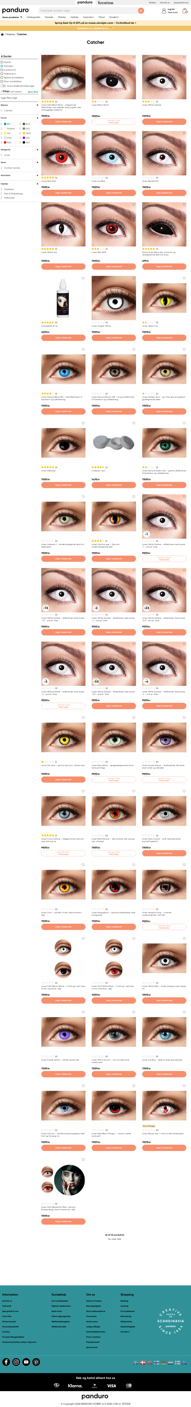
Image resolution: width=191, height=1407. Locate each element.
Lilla (28, 138)
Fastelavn (9, 189)
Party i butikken (93, 1337)
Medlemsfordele (59, 1326)
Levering (124, 1306)
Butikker (152, 3)
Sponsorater (92, 1347)
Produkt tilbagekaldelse (13, 1337)
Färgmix (11, 128)
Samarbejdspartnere (95, 1332)
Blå (8, 124)
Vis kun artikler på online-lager (20, 86)
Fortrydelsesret (128, 1311)
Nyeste (7, 62)
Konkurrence (92, 1321)
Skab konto (173, 12)
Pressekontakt (93, 1342)
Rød (9, 142)
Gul (8, 133)
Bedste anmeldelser (14, 77)
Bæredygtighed (93, 1306)
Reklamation (126, 1321)
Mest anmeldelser (13, 81)
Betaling (124, 1301)
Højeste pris (10, 73)
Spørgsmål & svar (181, 3)
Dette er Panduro (94, 1301)
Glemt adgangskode (61, 1316)
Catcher (8, 110)
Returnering (126, 1316)
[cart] (185, 10)
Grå (28, 128)
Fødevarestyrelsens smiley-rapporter (19, 1342)
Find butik (6, 1306)
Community (91, 1316)
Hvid (9, 138)
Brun (28, 124)
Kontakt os (164, 3)
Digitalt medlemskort (61, 1306)
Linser (7, 155)
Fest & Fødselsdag (13, 193)
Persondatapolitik (10, 1326)
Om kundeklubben (60, 1301)
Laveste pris (10, 70)
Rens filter (33, 91)
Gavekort (125, 1332)
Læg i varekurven (63, 121)
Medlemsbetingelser (61, 1321)
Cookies (6, 1332)
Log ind (171, 9)
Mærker (10, 34)
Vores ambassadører (95, 1311)
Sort (28, 142)
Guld (28, 133)
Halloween (9, 198)
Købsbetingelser (128, 1326)
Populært (8, 66)
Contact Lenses (12, 168)
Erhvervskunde (9, 1321)
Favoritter (7, 1316)
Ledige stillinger (93, 1326)
